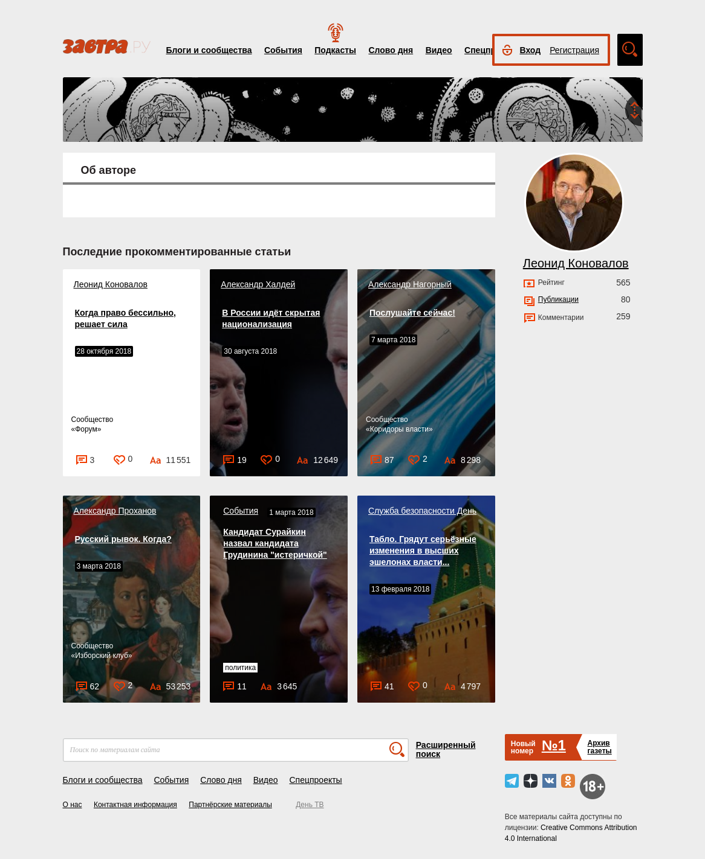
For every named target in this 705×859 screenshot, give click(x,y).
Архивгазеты (599, 747)
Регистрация (574, 50)
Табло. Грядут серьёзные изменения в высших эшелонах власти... (422, 550)
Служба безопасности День (422, 511)
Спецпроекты (315, 780)
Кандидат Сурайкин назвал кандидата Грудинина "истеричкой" (275, 543)
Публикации (558, 299)
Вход (530, 50)
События (283, 50)
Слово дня (390, 50)
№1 (554, 745)
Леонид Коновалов (111, 284)
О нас (72, 804)
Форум (86, 429)
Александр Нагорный (410, 284)
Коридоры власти (399, 429)
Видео (439, 50)
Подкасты (335, 50)
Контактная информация (135, 804)
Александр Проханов (115, 511)
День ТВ (309, 804)
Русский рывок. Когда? (123, 539)
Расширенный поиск (446, 749)
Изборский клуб (101, 655)
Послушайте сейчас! (412, 313)
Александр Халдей (258, 284)
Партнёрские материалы (230, 804)
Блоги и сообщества (209, 50)
